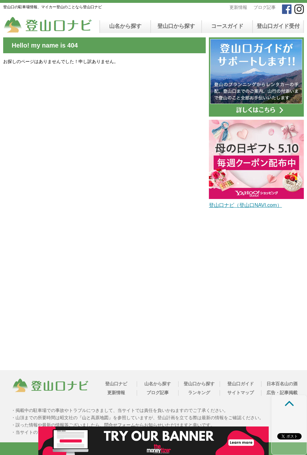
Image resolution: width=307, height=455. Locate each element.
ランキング (199, 392)
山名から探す (125, 26)
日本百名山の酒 (282, 383)
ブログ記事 (265, 7)
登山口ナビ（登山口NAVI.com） (245, 205)
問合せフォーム (119, 424)
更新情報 (238, 7)
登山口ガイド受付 (278, 26)
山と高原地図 (95, 417)
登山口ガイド (240, 383)
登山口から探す (176, 26)
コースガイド (227, 26)
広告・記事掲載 (282, 392)
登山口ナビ (116, 383)
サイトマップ (240, 392)
